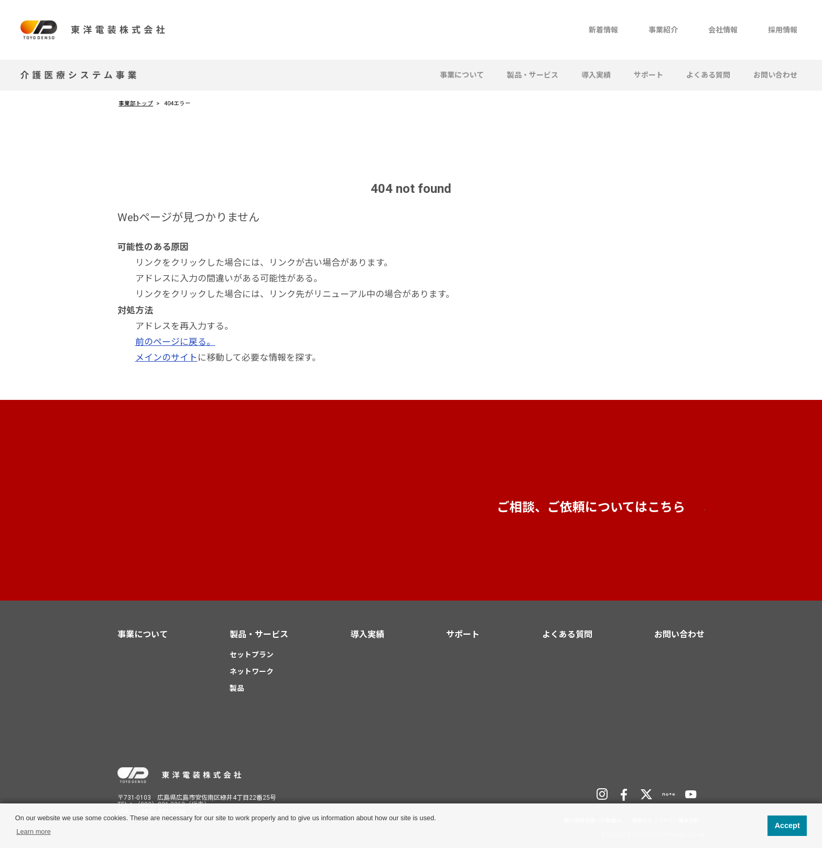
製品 (237, 687)
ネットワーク (252, 671)
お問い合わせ (775, 75)
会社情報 (723, 30)
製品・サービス (532, 75)
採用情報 (782, 30)
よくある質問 (708, 75)
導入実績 (596, 75)
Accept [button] (787, 825)
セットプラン (252, 654)
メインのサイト (166, 357)
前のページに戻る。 (175, 341)
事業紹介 (663, 30)
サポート (648, 75)
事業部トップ (135, 103)
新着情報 (603, 30)
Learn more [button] (33, 831)
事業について (462, 75)
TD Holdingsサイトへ (653, 774)
